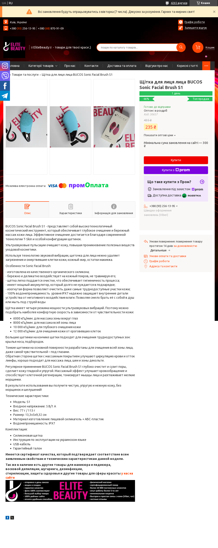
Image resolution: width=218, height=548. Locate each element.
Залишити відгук (196, 27)
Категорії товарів (41, 65)
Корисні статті (187, 65)
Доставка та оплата (121, 65)
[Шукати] (181, 47)
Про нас (69, 65)
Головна (13, 65)
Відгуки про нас (156, 65)
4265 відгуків (179, 3)
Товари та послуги (25, 74)
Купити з (176, 170)
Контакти (91, 65)
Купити (176, 160)
